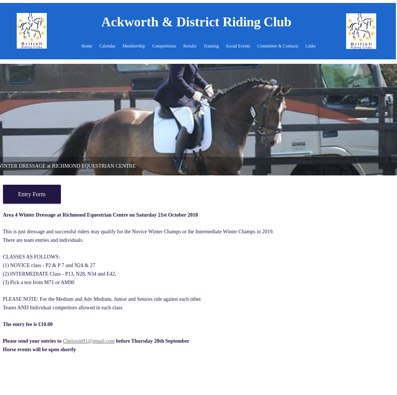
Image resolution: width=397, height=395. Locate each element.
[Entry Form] (32, 194)
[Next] (390, 120)
